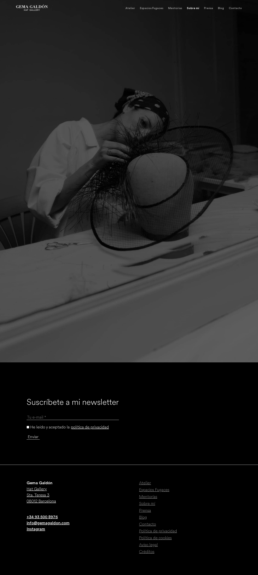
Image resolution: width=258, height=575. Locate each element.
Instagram (36, 529)
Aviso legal (148, 545)
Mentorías (175, 8)
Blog (221, 8)
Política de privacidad (158, 531)
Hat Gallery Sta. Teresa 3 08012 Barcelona (41, 495)
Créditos (146, 552)
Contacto (235, 8)
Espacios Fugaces (151, 8)
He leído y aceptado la (68, 427)
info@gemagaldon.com (48, 523)
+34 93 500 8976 (42, 517)
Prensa (208, 8)
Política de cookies (155, 538)
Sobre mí (193, 8)
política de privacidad (90, 427)
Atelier (130, 8)
